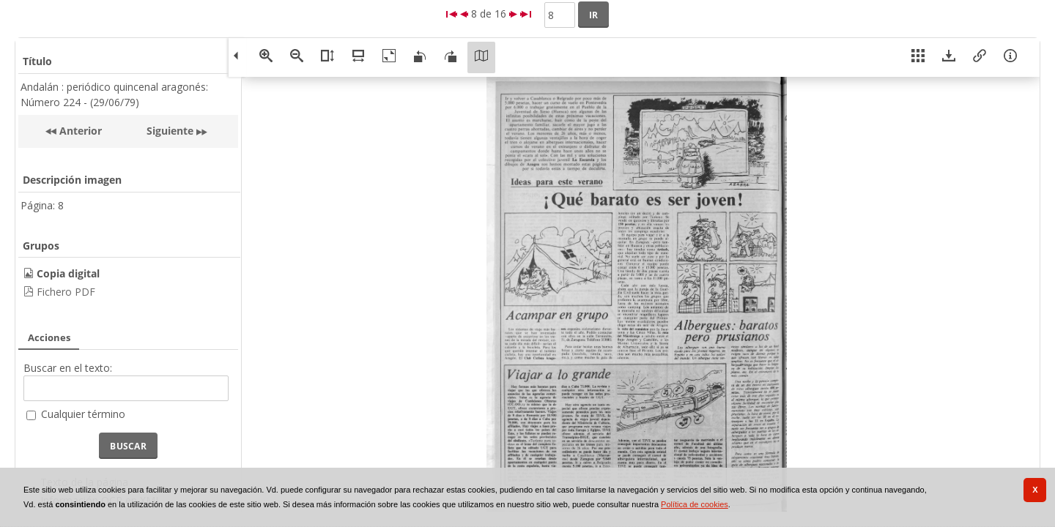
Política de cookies (694, 504)
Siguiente (170, 131)
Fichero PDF (66, 292)
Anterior (79, 131)
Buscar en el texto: (67, 368)
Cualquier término (83, 414)
